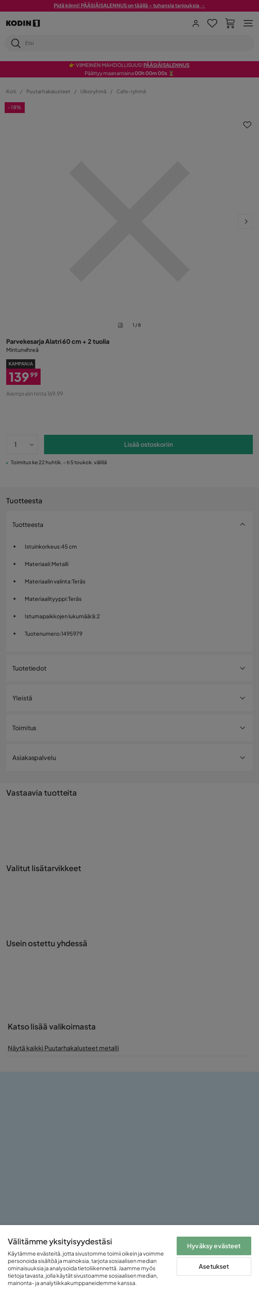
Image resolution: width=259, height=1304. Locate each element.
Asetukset (214, 1266)
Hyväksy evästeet (214, 1246)
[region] (129, 1264)
